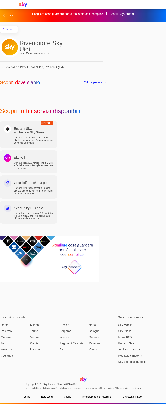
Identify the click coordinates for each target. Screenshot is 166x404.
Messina (6, 349)
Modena (6, 337)
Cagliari (35, 343)
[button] (4, 15)
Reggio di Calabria (71, 343)
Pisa (62, 349)
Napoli (93, 324)
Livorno (35, 349)
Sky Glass (124, 331)
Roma (5, 324)
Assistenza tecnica (130, 349)
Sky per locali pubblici (132, 361)
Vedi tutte (7, 355)
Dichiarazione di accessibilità (96, 396)
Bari (3, 343)
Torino (34, 331)
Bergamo (65, 331)
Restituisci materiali (130, 355)
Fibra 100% (125, 337)
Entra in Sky (126, 343)
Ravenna (95, 343)
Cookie (67, 396)
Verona (34, 337)
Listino (27, 396)
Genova (94, 337)
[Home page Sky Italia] (24, 4)
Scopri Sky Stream (122, 13)
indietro (9, 29)
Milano (34, 324)
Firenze (64, 337)
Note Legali (47, 396)
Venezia (94, 349)
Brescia (64, 324)
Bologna (94, 331)
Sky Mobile (125, 324)
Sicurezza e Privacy (132, 396)
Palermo (6, 331)
